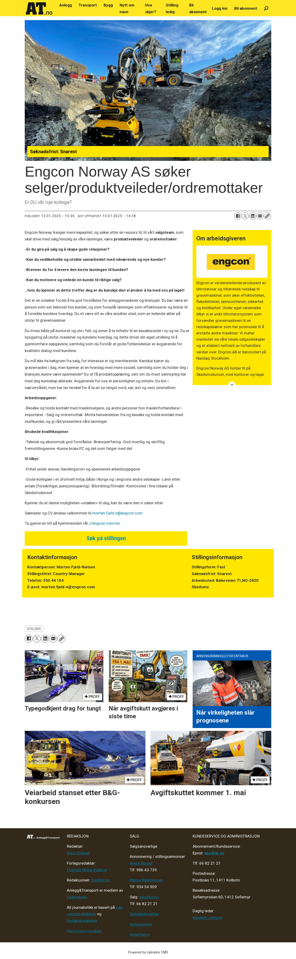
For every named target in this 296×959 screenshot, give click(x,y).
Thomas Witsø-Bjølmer (87, 870)
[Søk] (266, 8)
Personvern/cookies (84, 931)
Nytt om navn (127, 8)
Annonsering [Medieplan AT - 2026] (141, 924)
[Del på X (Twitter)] (245, 215)
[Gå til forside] (39, 8)
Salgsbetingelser (144, 914)
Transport (88, 5)
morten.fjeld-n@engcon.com (117, 513)
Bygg (108, 5)
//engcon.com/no (104, 523)
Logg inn (220, 8)
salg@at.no (149, 897)
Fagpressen (77, 897)
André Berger (141, 863)
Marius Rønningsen (146, 880)
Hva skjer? (150, 8)
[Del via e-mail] (259, 215)
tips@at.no (100, 880)
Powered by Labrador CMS (148, 952)
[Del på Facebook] (237, 215)
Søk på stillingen (106, 538)
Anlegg (65, 5)
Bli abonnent (198, 8)
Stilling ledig (172, 8)
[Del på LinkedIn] (252, 215)
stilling (34, 628)
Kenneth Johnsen (208, 917)
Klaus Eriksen (78, 853)
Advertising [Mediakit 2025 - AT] (140, 934)
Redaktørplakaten (82, 920)
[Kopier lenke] (267, 215)
